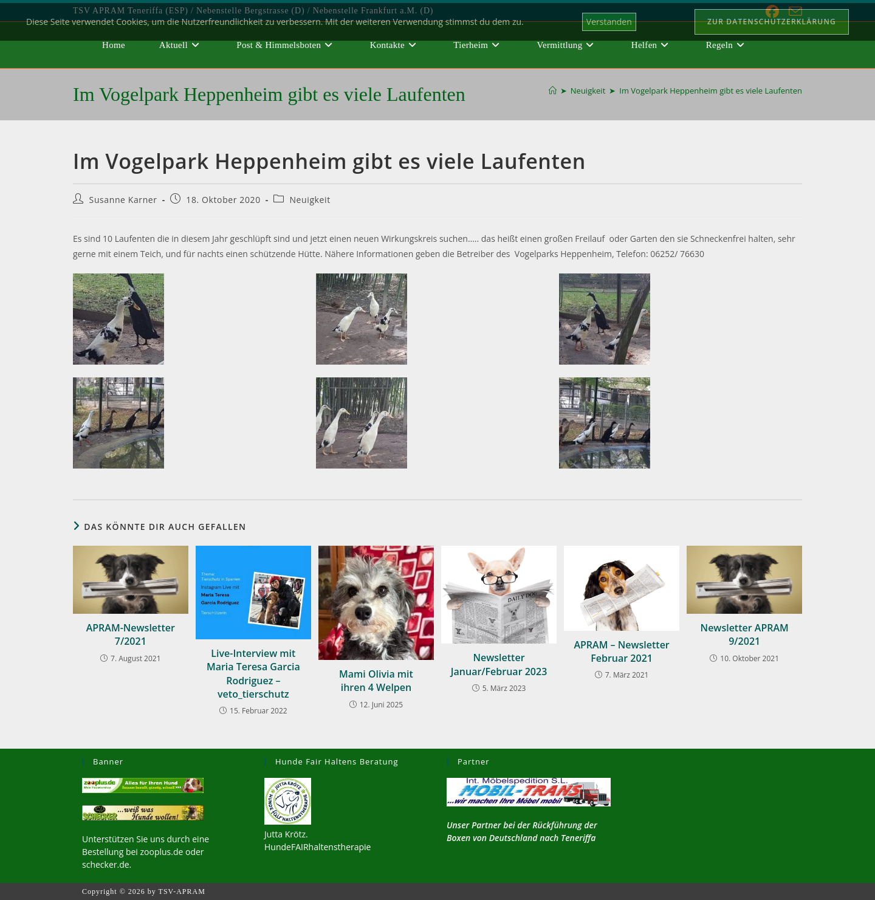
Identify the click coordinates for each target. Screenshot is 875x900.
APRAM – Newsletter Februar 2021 (621, 651)
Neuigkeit (309, 199)
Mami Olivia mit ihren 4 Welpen (376, 680)
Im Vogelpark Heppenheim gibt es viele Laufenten (710, 90)
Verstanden (609, 21)
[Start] (553, 90)
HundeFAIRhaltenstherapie (317, 847)
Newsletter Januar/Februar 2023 (499, 664)
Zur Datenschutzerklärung (771, 21)
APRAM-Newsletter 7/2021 (130, 634)
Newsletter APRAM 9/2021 (745, 634)
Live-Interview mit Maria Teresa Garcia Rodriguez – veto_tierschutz (253, 674)
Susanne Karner (123, 199)
